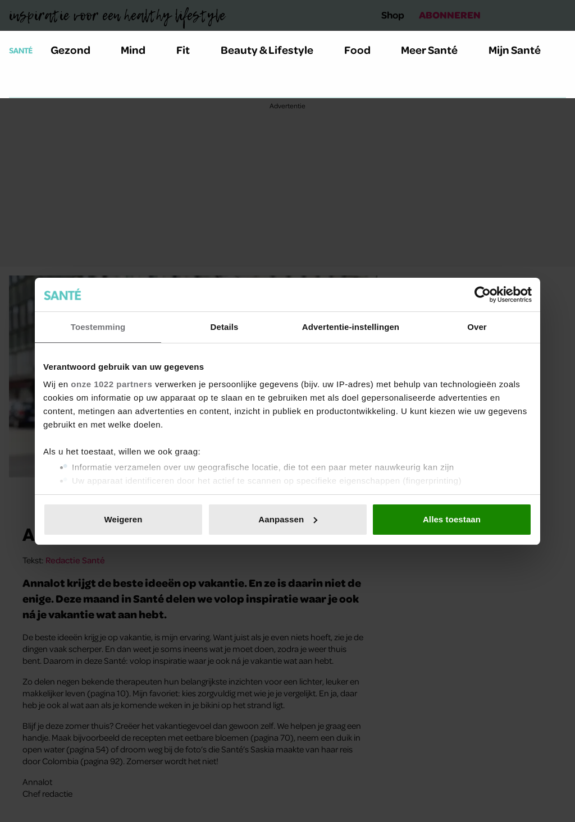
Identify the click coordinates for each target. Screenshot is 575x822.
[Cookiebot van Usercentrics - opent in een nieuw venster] (482, 294)
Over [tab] (477, 327)
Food (364, 49)
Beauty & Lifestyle (273, 49)
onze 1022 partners (111, 384)
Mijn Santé (523, 49)
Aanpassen (287, 519)
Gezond (77, 49)
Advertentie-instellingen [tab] (350, 327)
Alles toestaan (452, 519)
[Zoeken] (18, 84)
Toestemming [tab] (98, 327)
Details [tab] (225, 327)
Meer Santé (436, 49)
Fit (189, 49)
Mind (139, 49)
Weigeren (123, 519)
